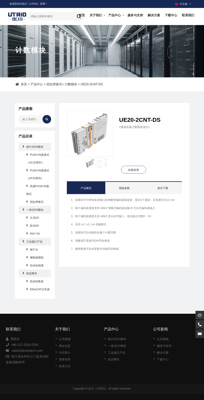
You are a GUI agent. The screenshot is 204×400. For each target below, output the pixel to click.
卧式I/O (32, 225)
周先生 (15, 339)
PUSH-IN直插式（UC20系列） (37, 158)
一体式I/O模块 (33, 209)
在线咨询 (133, 169)
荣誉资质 (65, 359)
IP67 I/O (33, 233)
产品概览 (86, 188)
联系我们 (188, 15)
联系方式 (65, 366)
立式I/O (32, 217)
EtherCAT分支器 (38, 289)
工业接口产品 (33, 241)
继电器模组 (35, 257)
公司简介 (65, 352)
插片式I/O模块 (33, 146)
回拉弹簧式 (54, 84)
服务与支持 (135, 15)
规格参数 (124, 188)
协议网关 (30, 273)
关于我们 (96, 15)
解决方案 (154, 15)
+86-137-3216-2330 (24, 344)
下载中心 (171, 15)
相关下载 (162, 188)
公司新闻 (65, 339)
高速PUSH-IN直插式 (37, 189)
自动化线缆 (35, 265)
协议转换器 (35, 281)
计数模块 (71, 84)
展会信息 (65, 345)
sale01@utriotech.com (27, 350)
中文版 (181, 4)
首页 (82, 15)
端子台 (32, 249)
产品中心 (114, 15)
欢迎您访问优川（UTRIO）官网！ (29, 3)
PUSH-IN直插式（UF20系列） (37, 174)
